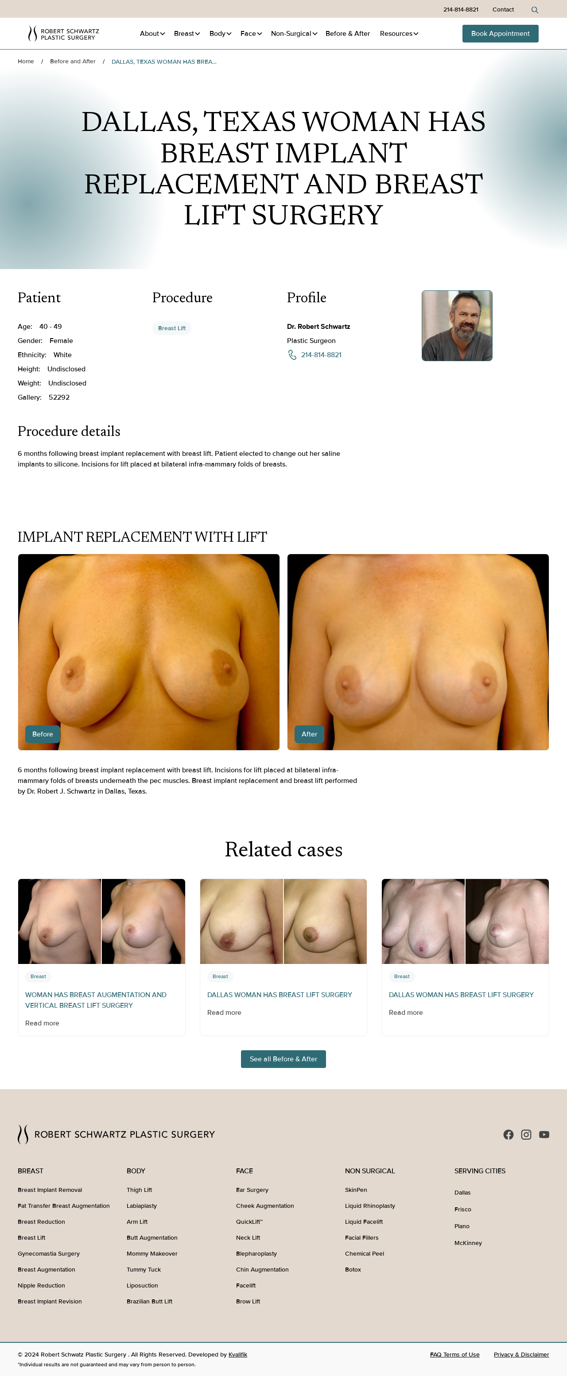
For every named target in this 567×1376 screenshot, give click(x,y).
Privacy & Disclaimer (521, 1354)
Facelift (246, 1285)
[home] (63, 34)
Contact (503, 9)
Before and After (73, 61)
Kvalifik (238, 1354)
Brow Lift (248, 1301)
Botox (353, 1269)
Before (348, 33)
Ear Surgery (252, 1190)
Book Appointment (500, 33)
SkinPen (356, 1190)
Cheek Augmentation (265, 1206)
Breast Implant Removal (50, 1190)
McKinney (468, 1243)
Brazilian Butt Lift (149, 1301)
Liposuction (142, 1285)
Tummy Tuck (144, 1269)
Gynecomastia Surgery (49, 1253)
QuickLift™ (249, 1222)
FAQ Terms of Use (455, 1354)
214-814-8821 (460, 9)
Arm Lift (137, 1222)
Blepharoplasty (256, 1253)
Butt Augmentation (152, 1237)
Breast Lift (172, 328)
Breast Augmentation (46, 1269)
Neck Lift (248, 1237)
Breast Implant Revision (50, 1301)
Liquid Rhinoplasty (370, 1206)
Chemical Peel (364, 1253)
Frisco (462, 1209)
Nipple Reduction (41, 1285)
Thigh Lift (139, 1190)
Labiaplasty (142, 1206)
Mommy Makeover (152, 1253)
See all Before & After (283, 1059)
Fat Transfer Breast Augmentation (64, 1206)
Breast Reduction (41, 1222)
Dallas (462, 1192)
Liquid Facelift (364, 1222)
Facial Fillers (362, 1237)
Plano (462, 1226)
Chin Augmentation (262, 1269)
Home (26, 61)
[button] (153, 33)
